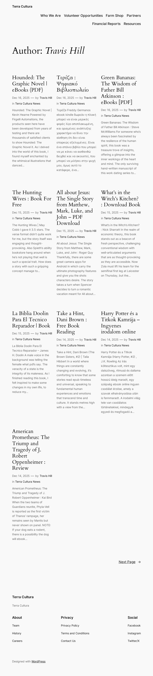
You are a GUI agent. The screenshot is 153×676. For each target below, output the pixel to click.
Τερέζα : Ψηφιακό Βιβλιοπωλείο (73, 84)
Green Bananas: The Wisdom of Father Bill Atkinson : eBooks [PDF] (118, 90)
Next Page (130, 561)
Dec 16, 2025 (21, 97)
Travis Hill (46, 97)
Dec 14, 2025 (65, 339)
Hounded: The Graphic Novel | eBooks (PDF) (29, 84)
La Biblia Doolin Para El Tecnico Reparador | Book (31, 319)
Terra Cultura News (27, 103)
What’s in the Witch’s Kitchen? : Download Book (120, 199)
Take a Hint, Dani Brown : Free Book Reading (72, 322)
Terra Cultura (22, 6)
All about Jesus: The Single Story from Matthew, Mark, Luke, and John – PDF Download (75, 208)
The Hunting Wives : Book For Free (31, 199)
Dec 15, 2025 (21, 212)
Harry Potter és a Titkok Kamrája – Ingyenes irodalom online (120, 322)
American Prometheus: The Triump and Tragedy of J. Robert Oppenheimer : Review (31, 449)
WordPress (38, 661)
